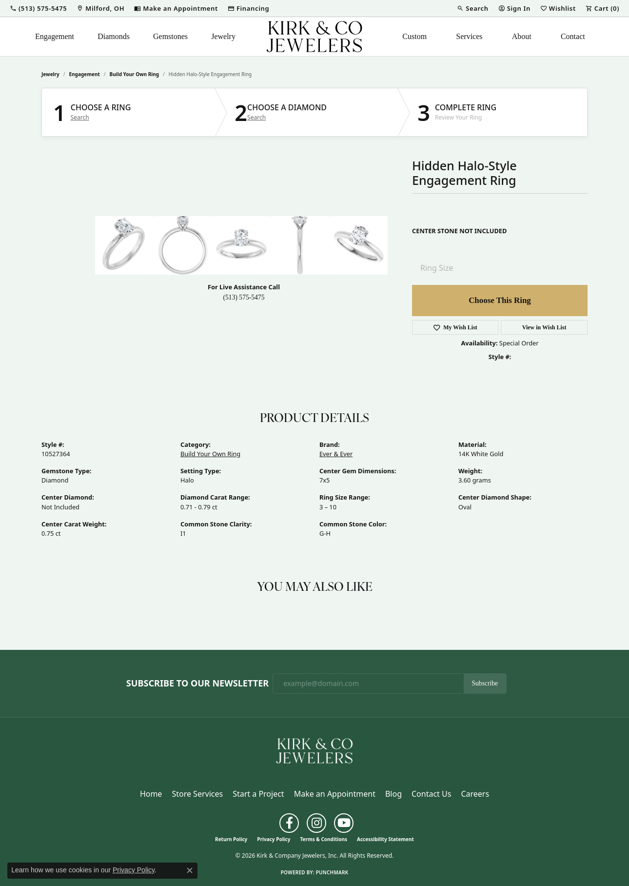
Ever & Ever (336, 453)
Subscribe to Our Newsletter (197, 683)
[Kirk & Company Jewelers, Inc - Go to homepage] (314, 750)
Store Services (197, 793)
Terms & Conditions (323, 839)
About (521, 36)
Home (151, 793)
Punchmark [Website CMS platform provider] (332, 872)
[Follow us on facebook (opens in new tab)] (289, 823)
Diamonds (114, 36)
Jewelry (223, 36)
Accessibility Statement (385, 839)
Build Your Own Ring (134, 74)
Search (80, 117)
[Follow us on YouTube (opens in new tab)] (344, 823)
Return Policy (231, 839)
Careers (475, 793)
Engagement (54, 36)
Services (469, 36)
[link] (100, 8)
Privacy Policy (273, 839)
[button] (38, 8)
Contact (573, 36)
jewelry (50, 74)
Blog (393, 793)
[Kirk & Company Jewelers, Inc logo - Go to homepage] (314, 36)
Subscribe (485, 683)
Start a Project (258, 793)
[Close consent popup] (190, 870)
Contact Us (431, 793)
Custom (414, 36)
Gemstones (170, 36)
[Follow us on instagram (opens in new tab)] (316, 823)
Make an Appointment (334, 793)
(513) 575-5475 (244, 297)
